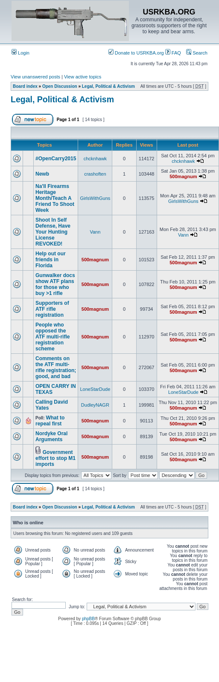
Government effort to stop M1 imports (55, 458)
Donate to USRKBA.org (136, 52)
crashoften (95, 173)
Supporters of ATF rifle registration (52, 309)
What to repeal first (49, 421)
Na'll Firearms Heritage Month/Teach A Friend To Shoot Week (54, 198)
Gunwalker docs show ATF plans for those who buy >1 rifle (55, 284)
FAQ (173, 52)
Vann (95, 231)
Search (196, 52)
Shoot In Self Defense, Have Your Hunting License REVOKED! (52, 232)
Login (20, 52)
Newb (42, 174)
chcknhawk (95, 158)
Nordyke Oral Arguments (51, 436)
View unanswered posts (35, 76)
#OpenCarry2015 (55, 159)
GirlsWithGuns (95, 198)
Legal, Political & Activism (108, 86)
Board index (25, 86)
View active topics (82, 76)
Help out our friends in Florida (50, 260)
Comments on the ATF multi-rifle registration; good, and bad (55, 367)
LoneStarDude (95, 389)
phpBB (88, 618)
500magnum (183, 176)
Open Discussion (59, 86)
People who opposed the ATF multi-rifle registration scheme (52, 337)
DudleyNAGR (95, 404)
